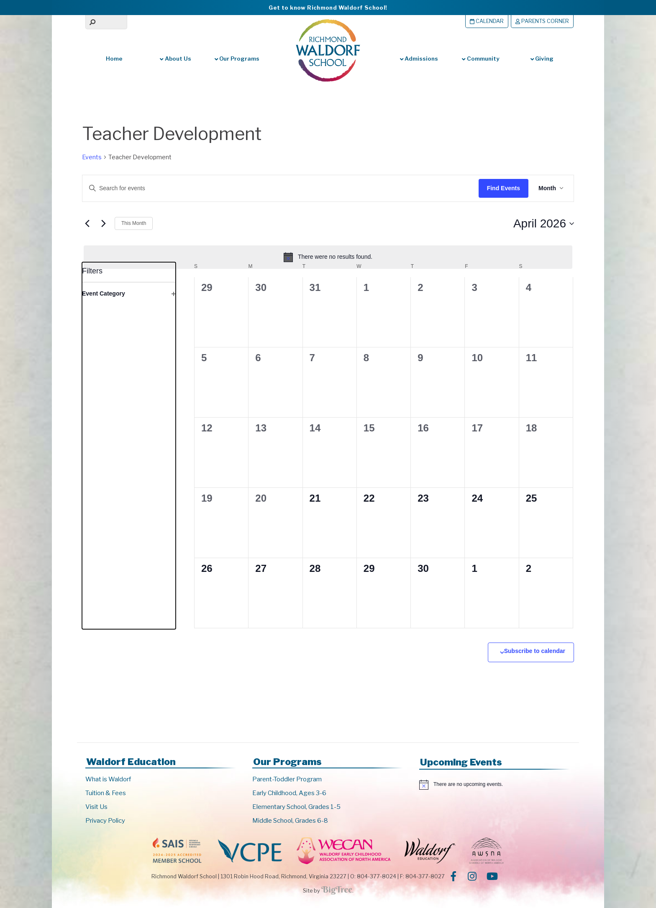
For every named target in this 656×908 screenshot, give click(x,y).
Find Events (503, 188)
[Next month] (103, 224)
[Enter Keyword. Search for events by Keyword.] (272, 188)
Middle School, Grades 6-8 (290, 820)
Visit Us (96, 807)
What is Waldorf (108, 779)
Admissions (419, 58)
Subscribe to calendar (534, 651)
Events (92, 157)
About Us (175, 58)
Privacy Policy (105, 820)
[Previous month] (87, 224)
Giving (542, 58)
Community (480, 58)
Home (114, 58)
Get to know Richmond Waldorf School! (328, 7)
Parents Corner (542, 21)
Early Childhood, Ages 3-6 (289, 793)
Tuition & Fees (105, 793)
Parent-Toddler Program (287, 779)
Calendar (487, 21)
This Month (133, 223)
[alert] (328, 257)
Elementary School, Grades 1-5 (296, 807)
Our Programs (237, 58)
